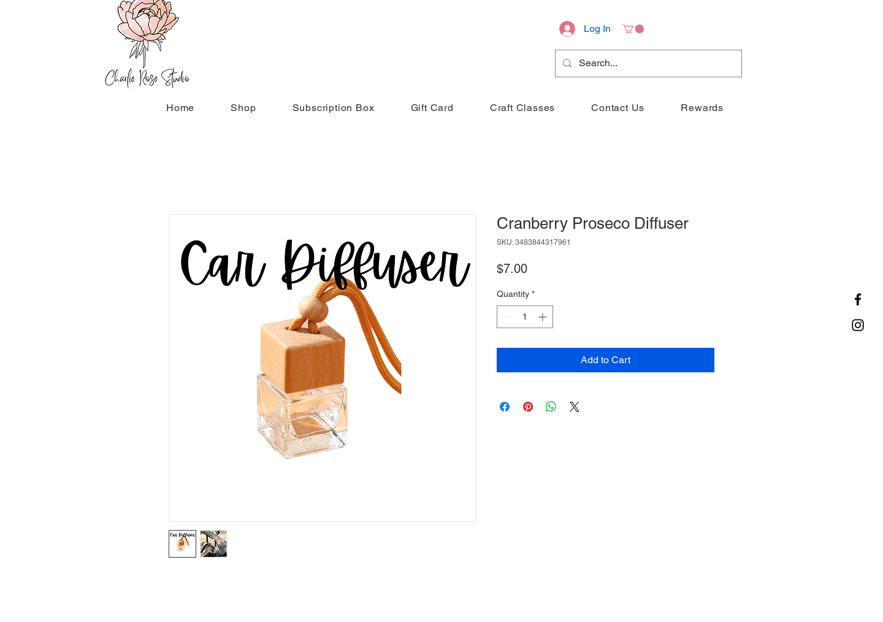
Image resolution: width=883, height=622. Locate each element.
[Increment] (543, 317)
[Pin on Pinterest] (528, 406)
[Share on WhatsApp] (551, 406)
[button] (633, 29)
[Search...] (647, 63)
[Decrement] (506, 317)
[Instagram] (858, 325)
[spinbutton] (525, 317)
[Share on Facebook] (504, 406)
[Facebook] (858, 299)
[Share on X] (574, 406)
